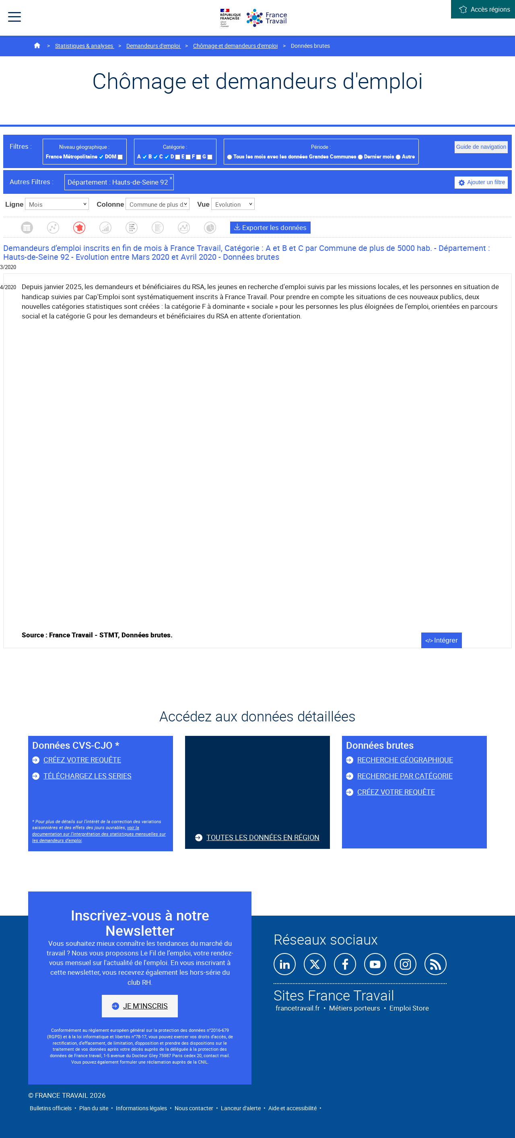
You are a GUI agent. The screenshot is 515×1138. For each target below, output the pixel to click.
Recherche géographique (405, 759)
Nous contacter (194, 1108)
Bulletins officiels (51, 1108)
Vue (203, 204)
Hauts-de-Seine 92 (120, 181)
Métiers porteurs (354, 1008)
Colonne (110, 204)
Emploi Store (409, 1008)
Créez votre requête (82, 759)
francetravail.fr (298, 1008)
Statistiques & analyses (84, 45)
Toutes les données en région (262, 837)
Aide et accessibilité (292, 1108)
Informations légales (141, 1108)
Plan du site (93, 1108)
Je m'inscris (145, 1006)
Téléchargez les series (87, 776)
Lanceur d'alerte (241, 1108)
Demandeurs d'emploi (153, 45)
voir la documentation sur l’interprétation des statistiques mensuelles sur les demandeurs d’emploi (99, 833)
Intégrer (446, 640)
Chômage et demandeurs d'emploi (235, 45)
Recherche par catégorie (405, 776)
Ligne (14, 204)
